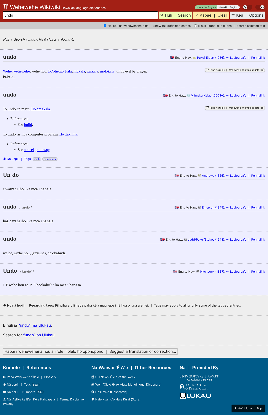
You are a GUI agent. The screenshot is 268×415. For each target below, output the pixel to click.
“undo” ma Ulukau (34, 325)
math (37, 159)
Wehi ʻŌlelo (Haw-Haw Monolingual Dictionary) (126, 384)
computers (50, 159)
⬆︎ (248, 408)
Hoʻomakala (40, 109)
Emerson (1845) (211, 207)
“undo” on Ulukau (39, 335)
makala (92, 71)
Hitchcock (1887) (210, 271)
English (234, 7)
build (28, 124)
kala (68, 71)
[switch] (247, 7)
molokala (107, 71)
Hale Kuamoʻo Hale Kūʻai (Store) (116, 399)
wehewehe (21, 71)
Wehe (7, 71)
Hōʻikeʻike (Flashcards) (109, 392)
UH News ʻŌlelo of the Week (113, 377)
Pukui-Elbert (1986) (208, 57)
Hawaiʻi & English (206, 7)
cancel (29, 149)
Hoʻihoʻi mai (69, 134)
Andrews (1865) (211, 175)
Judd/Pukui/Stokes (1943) (204, 239)
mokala (79, 71)
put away (42, 149)
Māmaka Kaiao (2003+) (205, 95)
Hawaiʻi (223, 7)
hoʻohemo (56, 71)
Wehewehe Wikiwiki (31, 7)
